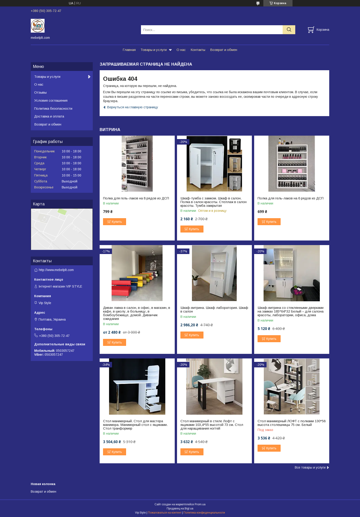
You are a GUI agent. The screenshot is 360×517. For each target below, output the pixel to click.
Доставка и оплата (49, 116)
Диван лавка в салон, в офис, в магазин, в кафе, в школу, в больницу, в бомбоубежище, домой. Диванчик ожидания (136, 313)
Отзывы (40, 92)
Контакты (198, 50)
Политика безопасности (53, 108)
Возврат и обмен (223, 50)
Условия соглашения (51, 100)
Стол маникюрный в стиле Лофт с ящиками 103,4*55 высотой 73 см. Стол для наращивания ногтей (211, 424)
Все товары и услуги (310, 467)
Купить (117, 222)
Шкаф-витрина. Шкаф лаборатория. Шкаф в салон (214, 309)
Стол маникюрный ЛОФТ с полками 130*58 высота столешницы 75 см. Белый (292, 423)
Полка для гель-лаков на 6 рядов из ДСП (290, 198)
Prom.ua (200, 504)
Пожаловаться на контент (164, 512)
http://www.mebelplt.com (56, 270)
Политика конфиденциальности (204, 512)
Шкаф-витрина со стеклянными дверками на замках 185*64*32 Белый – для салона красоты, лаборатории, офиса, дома (290, 311)
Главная (129, 50)
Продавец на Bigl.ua (180, 508)
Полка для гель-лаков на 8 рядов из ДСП (136, 198)
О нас (181, 50)
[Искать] (289, 29)
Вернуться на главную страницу (132, 107)
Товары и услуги (154, 50)
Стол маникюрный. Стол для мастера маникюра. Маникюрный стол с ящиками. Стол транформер (135, 424)
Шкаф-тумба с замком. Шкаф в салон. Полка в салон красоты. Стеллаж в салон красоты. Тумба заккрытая (213, 201)
